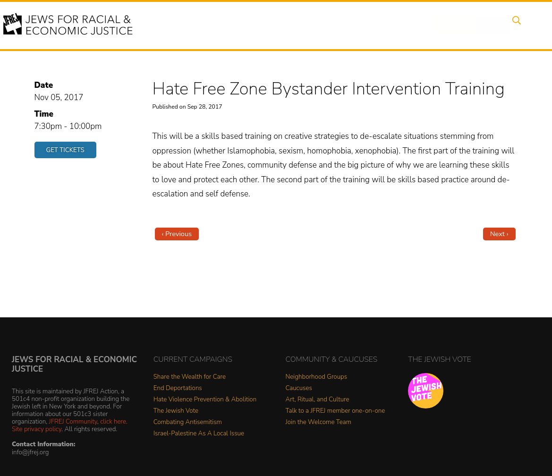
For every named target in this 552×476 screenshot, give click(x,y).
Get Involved (394, 25)
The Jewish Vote (175, 411)
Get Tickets (65, 149)
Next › (499, 233)
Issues (249, 25)
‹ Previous (177, 233)
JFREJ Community (73, 421)
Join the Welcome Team (319, 422)
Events (212, 25)
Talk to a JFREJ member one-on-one (335, 411)
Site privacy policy (36, 429)
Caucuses (299, 388)
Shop (479, 25)
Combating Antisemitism (187, 422)
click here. (113, 421)
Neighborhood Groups (317, 377)
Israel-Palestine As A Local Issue (198, 434)
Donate (442, 25)
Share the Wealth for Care (189, 377)
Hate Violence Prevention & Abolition (204, 400)
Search (514, 25)
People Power (298, 25)
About (174, 25)
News (347, 25)
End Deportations (177, 388)
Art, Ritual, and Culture (317, 400)
